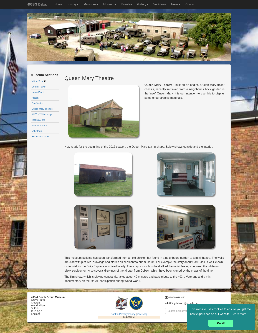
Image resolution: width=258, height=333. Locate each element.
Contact (190, 4)
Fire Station (37, 103)
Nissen (35, 97)
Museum (109, 4)
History (73, 4)
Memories (91, 4)
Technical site (38, 120)
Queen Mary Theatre (42, 108)
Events (126, 4)
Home (58, 4)
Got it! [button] (221, 323)
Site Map (142, 314)
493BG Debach (38, 4)
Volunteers (37, 131)
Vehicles (159, 4)
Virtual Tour (39, 81)
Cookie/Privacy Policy (123, 314)
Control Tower (39, 86)
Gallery (142, 4)
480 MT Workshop (42, 114)
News (175, 4)
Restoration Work (40, 136)
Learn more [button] (239, 314)
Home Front (38, 92)
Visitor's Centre (39, 125)
